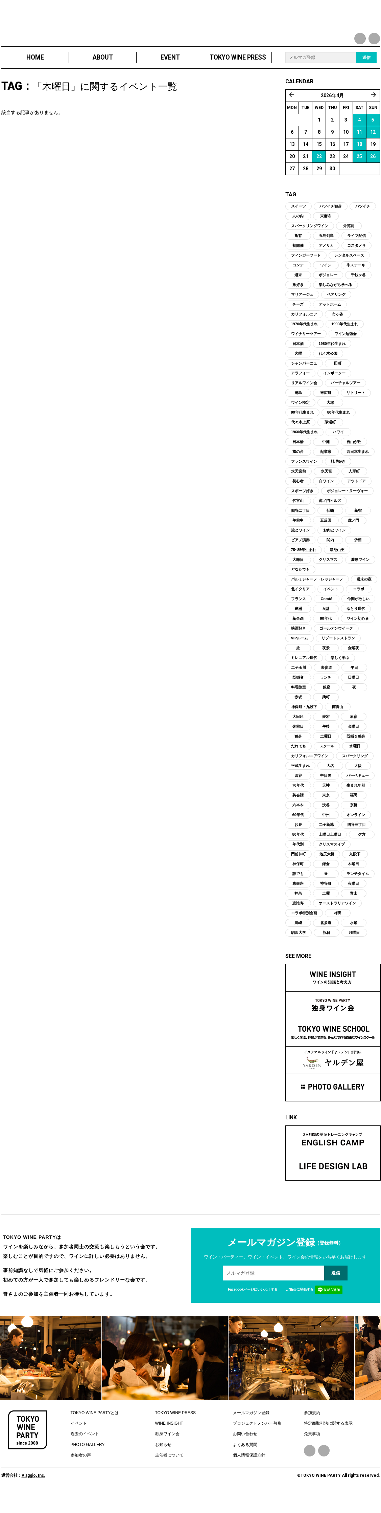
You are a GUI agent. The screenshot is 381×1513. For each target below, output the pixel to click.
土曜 (326, 911)
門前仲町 (298, 872)
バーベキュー (358, 793)
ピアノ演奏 (300, 558)
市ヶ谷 (337, 332)
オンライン (356, 833)
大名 (330, 784)
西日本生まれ (358, 469)
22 (319, 174)
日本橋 (298, 460)
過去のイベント (85, 1452)
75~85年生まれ (303, 568)
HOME (35, 75)
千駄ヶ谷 (358, 293)
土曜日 (325, 754)
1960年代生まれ (304, 450)
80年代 (298, 852)
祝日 (326, 950)
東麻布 (325, 234)
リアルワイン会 (304, 401)
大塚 (330, 420)
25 (359, 174)
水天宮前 (298, 489)
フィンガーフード (306, 273)
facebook (360, 38)
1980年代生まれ (332, 361)
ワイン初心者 (358, 636)
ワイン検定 (300, 420)
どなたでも (300, 587)
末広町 (325, 411)
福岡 (353, 813)
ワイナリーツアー (306, 352)
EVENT (170, 75)
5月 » (373, 112)
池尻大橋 (326, 872)
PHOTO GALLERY (88, 1462)
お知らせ (163, 1462)
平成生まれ (300, 784)
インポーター (334, 391)
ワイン (325, 283)
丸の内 (298, 234)
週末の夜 (364, 597)
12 (373, 150)
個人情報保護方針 (249, 1473)
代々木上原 (300, 440)
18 (359, 162)
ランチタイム (358, 892)
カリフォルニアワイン (309, 774)
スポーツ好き (302, 509)
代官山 (298, 519)
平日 (354, 685)
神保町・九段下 (304, 725)
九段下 (354, 872)
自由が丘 (354, 460)
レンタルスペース (349, 273)
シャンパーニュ (304, 381)
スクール (326, 764)
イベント (330, 607)
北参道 (325, 941)
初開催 (298, 263)
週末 (298, 293)
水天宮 (326, 489)
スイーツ (298, 224)
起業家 (325, 469)
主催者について (169, 1473)
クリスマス (328, 577)
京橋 (353, 823)
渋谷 (326, 823)
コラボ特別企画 (304, 931)
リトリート (356, 411)
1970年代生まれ (304, 342)
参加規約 (312, 1430)
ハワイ (338, 450)
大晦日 (298, 577)
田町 (337, 381)
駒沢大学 (298, 950)
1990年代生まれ (344, 342)
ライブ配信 (356, 253)
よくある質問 (245, 1462)
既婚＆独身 (356, 754)
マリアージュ (302, 312)
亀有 (298, 253)
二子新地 (326, 842)
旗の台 (298, 469)
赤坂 (298, 715)
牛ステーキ (356, 283)
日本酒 (298, 361)
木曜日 (353, 882)
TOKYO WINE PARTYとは (95, 1430)
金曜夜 (353, 666)
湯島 (298, 411)
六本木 (298, 823)
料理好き (338, 479)
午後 (326, 744)
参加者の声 (81, 1473)
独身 (298, 754)
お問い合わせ (245, 1452)
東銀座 (298, 901)
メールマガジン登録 (251, 1430)
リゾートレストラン (338, 656)
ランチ (325, 695)
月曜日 (354, 950)
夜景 (326, 666)
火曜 (298, 371)
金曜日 (353, 744)
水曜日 (354, 764)
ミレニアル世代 (304, 676)
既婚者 (298, 695)
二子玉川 (298, 685)
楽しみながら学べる (335, 303)
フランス (298, 617)
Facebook (309, 1468)
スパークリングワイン (309, 244)
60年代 (298, 833)
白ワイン (326, 499)
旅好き (298, 303)
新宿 (358, 528)
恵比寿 (298, 921)
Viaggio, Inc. (33, 1493)
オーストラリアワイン (337, 921)
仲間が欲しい (358, 617)
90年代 (325, 636)
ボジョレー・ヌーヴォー (347, 509)
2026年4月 (332, 113)
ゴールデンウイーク (336, 646)
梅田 (337, 931)
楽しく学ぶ (340, 676)
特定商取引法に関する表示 (328, 1441)
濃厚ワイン (360, 577)
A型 (326, 626)
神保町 (298, 882)
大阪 (358, 784)
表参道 (326, 685)
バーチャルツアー (345, 401)
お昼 (298, 842)
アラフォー (300, 391)
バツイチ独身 (330, 224)
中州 (326, 833)
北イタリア (300, 607)
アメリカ (326, 263)
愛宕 (326, 734)
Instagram (324, 1468)
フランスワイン (304, 479)
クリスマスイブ (332, 862)
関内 (330, 558)
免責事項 (312, 1452)
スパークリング (355, 774)
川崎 (298, 941)
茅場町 (330, 440)
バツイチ (362, 224)
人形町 (354, 489)
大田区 (298, 734)
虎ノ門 (353, 538)
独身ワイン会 (167, 1452)
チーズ (298, 322)
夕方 (361, 852)
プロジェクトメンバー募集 (257, 1441)
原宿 (353, 734)
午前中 (298, 538)
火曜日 (353, 901)
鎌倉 (326, 882)
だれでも (298, 764)
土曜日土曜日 (330, 852)
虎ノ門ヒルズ (330, 519)
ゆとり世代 (356, 626)
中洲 (326, 460)
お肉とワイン (334, 548)
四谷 (298, 793)
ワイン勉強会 (345, 352)
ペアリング (336, 312)
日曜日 (353, 695)
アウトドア (356, 499)
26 (373, 174)
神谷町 (325, 901)
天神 (326, 803)
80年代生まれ (338, 430)
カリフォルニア (304, 332)
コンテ (298, 283)
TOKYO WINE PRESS (238, 75)
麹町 (326, 715)
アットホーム (330, 322)
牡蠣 (330, 528)
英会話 (298, 813)
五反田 (325, 538)
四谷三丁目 (356, 842)
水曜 (353, 941)
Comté (326, 617)
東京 (326, 813)
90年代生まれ (302, 430)
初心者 (298, 499)
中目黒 (325, 793)
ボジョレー (328, 293)
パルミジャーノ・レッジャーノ (317, 597)
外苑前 (348, 244)
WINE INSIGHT (169, 1441)
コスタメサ (356, 263)
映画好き (298, 646)
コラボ (358, 607)
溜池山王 (337, 568)
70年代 (298, 803)
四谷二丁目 (300, 528)
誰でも (298, 892)
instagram (374, 38)
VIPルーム (299, 656)
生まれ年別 (356, 803)
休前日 (298, 744)
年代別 (298, 862)
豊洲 (298, 626)
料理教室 (298, 705)
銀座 (326, 705)
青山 (353, 911)
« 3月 (291, 112)
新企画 (298, 636)
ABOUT (102, 75)
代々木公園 (328, 371)
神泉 (298, 911)
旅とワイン (300, 548)
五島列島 (326, 253)
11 (359, 150)
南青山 (337, 725)
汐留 (358, 558)
